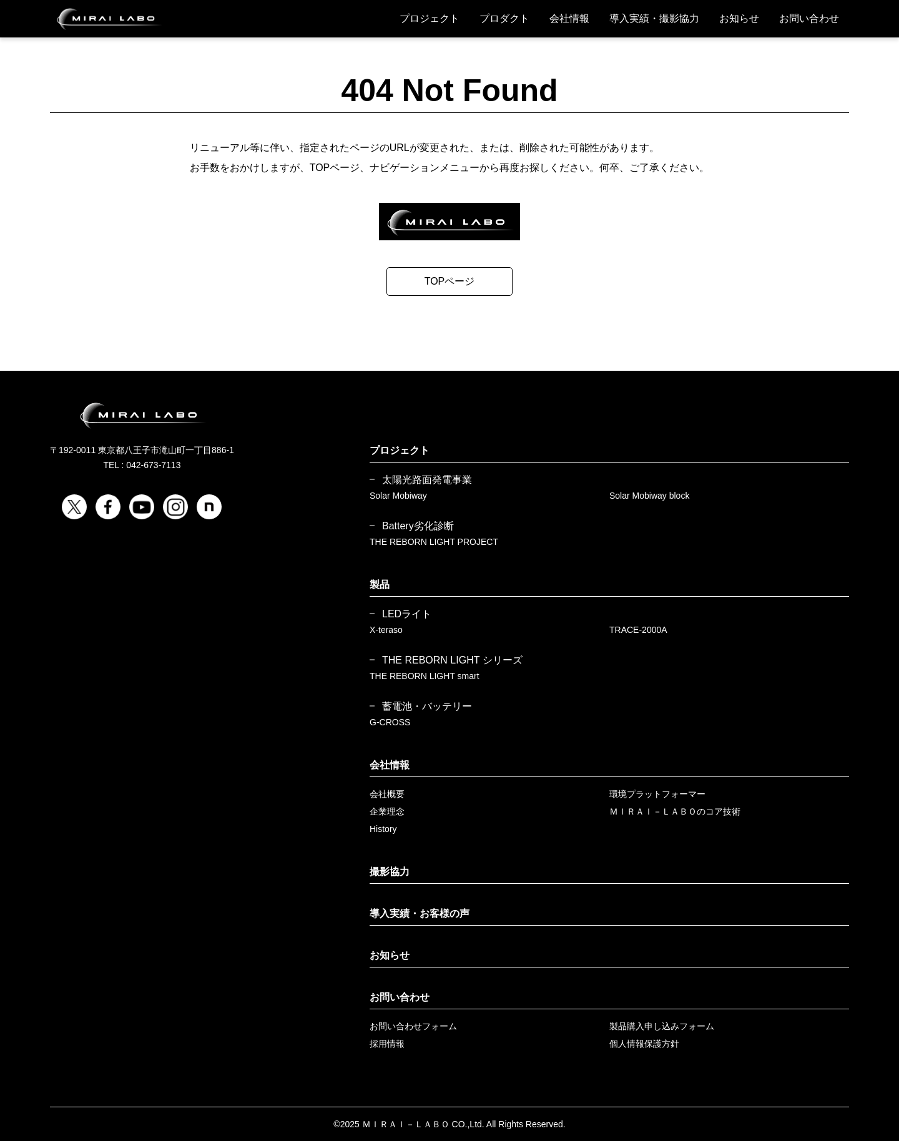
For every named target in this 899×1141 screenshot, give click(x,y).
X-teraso (386, 629)
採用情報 (387, 1043)
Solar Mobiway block (649, 495)
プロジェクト (429, 18)
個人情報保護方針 (644, 1043)
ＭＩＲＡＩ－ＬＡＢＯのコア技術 (674, 811)
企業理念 (387, 811)
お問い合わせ (809, 18)
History (383, 829)
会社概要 (387, 794)
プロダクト (504, 18)
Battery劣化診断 (418, 526)
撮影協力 (390, 871)
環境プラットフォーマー (657, 794)
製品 (380, 584)
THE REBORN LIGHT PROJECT (434, 541)
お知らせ (739, 18)
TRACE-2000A (638, 629)
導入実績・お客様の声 (419, 913)
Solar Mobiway (398, 495)
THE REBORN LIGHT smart (424, 676)
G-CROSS (390, 722)
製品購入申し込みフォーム (661, 1026)
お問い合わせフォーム (413, 1026)
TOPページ (450, 281)
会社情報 (569, 18)
